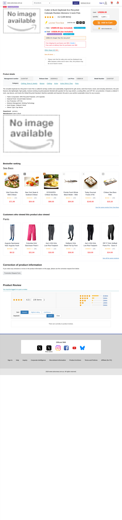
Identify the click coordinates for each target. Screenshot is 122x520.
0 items (105, 305)
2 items (105, 300)
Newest (24, 312)
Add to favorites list (105, 28)
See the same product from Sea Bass (107, 207)
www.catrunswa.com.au (14, 3)
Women (42, 83)
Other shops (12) (52, 50)
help (17, 360)
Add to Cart (104, 22)
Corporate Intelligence (38, 360)
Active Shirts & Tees (66, 83)
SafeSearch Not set (85, 3)
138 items (37, 300)
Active (56, 83)
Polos (77, 83)
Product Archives (75, 360)
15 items (105, 295)
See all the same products (111, 258)
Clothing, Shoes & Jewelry (29, 83)
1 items (105, 302)
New (66, 28)
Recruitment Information (57, 360)
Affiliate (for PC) (106, 360)
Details (72, 43)
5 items (105, 298)
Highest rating (35, 312)
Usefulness (47, 312)
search (76, 3)
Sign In (101, 3)
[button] (117, 2)
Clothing (49, 83)
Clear (58, 316)
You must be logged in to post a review (15, 289)
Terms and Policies (91, 360)
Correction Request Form (12, 273)
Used (60, 33)
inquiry (25, 360)
